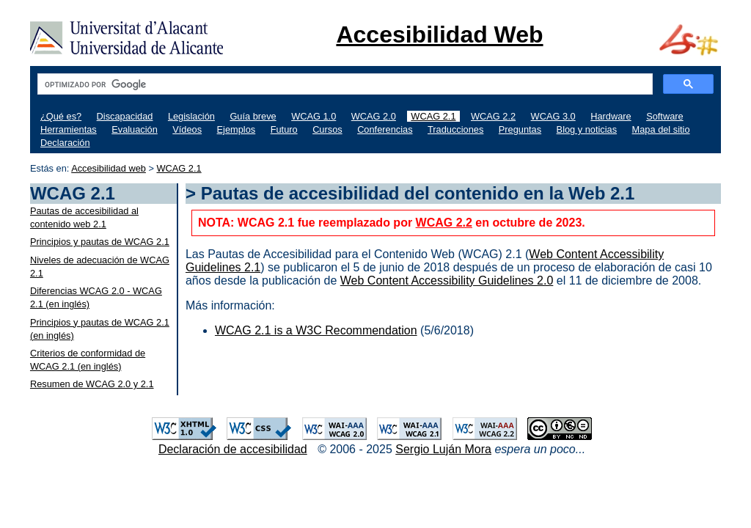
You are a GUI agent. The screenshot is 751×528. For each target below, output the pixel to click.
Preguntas (520, 129)
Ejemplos (236, 129)
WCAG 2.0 (373, 116)
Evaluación (134, 129)
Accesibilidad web (108, 168)
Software (665, 116)
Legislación (191, 116)
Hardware (610, 116)
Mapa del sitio (661, 129)
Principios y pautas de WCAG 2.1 (99, 241)
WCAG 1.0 (313, 116)
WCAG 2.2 (493, 116)
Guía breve (253, 116)
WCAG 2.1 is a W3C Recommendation (316, 330)
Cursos (327, 129)
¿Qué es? (60, 116)
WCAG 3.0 (553, 116)
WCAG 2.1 (433, 116)
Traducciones (455, 129)
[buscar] (343, 84)
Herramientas (68, 129)
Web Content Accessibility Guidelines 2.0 (447, 280)
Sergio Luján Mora (443, 449)
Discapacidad (125, 116)
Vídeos (187, 129)
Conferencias (384, 129)
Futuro (284, 129)
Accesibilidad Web (439, 34)
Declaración (65, 142)
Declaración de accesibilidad (232, 449)
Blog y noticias (587, 129)
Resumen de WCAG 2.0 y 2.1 (92, 383)
